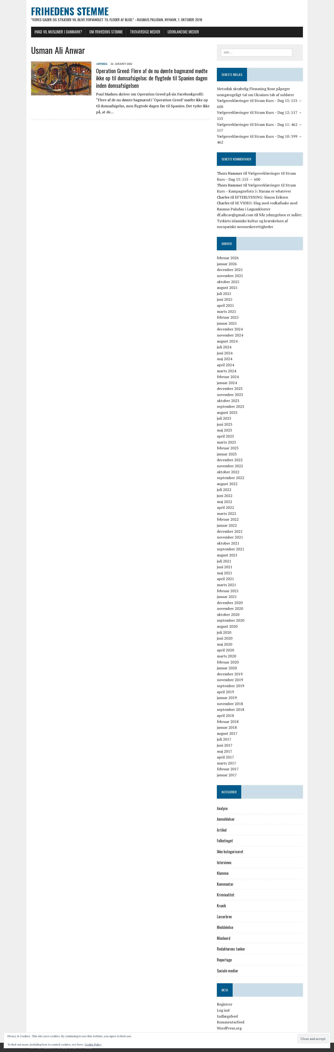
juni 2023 (225, 424)
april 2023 (225, 436)
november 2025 (230, 275)
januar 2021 (227, 596)
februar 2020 (228, 662)
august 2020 (227, 626)
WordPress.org (229, 1028)
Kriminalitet (225, 895)
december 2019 (230, 673)
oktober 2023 (228, 400)
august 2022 (227, 483)
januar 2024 (227, 382)
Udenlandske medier (182, 32)
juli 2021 (224, 561)
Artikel (101, 63)
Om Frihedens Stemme (105, 32)
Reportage (224, 960)
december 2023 (230, 388)
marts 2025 (226, 311)
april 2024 (225, 364)
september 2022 (230, 477)
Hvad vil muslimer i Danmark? (57, 32)
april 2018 (225, 715)
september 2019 (230, 686)
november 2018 (230, 703)
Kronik (221, 906)
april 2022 (225, 507)
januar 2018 (227, 727)
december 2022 (230, 460)
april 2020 (225, 650)
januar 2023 (227, 454)
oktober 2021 (228, 543)
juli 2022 (224, 489)
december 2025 (230, 269)
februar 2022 (228, 519)
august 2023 (227, 412)
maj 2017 (224, 751)
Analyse (222, 808)
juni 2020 (225, 638)
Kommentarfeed (230, 1022)
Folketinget (225, 841)
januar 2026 (227, 263)
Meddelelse (225, 927)
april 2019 (225, 691)
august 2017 (227, 733)
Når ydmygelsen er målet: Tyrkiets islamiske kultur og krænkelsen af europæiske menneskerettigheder (259, 220)
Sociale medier (227, 971)
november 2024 (230, 335)
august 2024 (227, 341)
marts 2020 (226, 656)
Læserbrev (224, 916)
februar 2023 (228, 448)
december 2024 (230, 329)
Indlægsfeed (227, 1016)
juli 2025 (224, 293)
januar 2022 (227, 525)
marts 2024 (226, 370)
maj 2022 (224, 501)
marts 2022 (226, 513)
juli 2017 (224, 739)
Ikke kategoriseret (230, 852)
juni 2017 (225, 745)
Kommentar (225, 884)
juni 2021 (225, 567)
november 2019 (230, 680)
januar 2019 (227, 697)
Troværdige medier (144, 32)
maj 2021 (224, 572)
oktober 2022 (228, 471)
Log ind (223, 1010)
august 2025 (227, 287)
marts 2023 (226, 442)
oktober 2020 (228, 614)
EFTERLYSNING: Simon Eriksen (261, 197)
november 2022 (230, 466)
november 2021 (230, 537)
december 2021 (230, 531)
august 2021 (227, 555)
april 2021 (225, 579)
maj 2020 (224, 644)
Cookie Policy (93, 1044)
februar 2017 (228, 769)
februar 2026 (228, 258)
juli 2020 (224, 632)
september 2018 (230, 709)
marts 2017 (226, 763)
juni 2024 (225, 353)
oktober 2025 (228, 281)
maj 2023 (224, 430)
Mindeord (224, 938)
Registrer (225, 1004)
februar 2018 (228, 721)
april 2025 (225, 305)
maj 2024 (224, 359)
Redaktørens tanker (231, 949)
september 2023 (230, 406)
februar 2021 (228, 590)
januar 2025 (227, 323)
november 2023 (230, 394)
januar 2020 (227, 668)
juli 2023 (224, 418)
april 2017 (225, 757)
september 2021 (230, 549)
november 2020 (230, 608)
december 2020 (230, 602)
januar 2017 (227, 775)
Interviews (224, 862)
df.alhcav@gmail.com (235, 215)
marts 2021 (226, 584)
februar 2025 (228, 317)
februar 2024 (228, 376)
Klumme (223, 873)
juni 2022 (225, 495)
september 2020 (230, 620)
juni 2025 (225, 299)
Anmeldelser (226, 819)
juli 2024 (224, 347)
